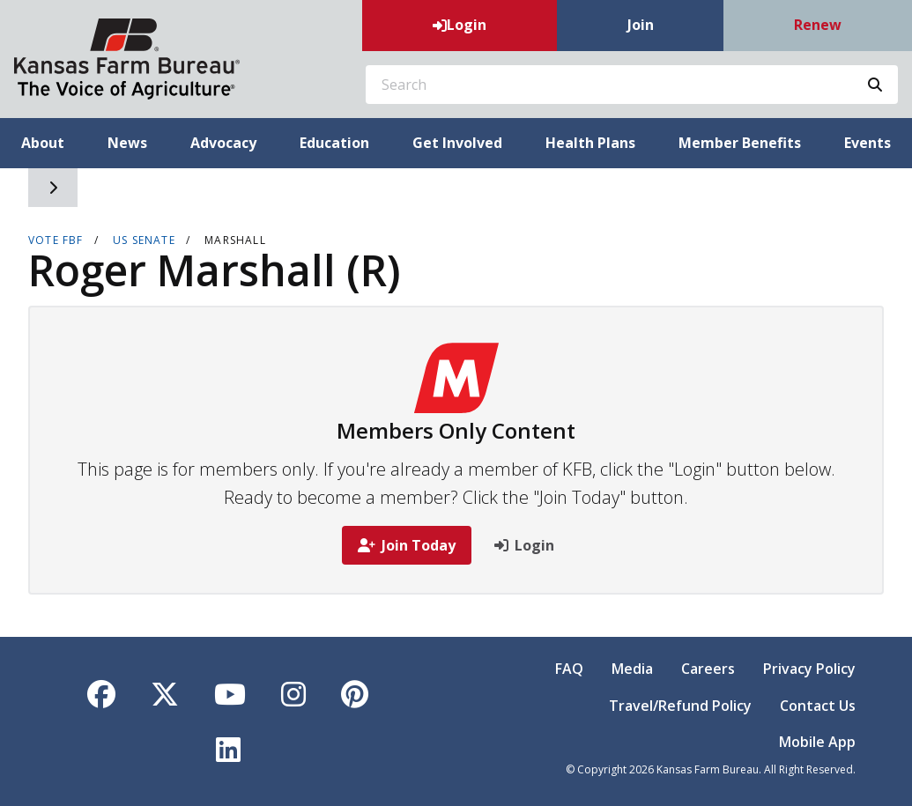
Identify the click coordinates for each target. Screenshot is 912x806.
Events (867, 142)
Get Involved (457, 142)
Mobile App (817, 741)
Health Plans (590, 142)
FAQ (569, 668)
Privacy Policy (809, 668)
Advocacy (223, 142)
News (127, 142)
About (42, 142)
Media (632, 668)
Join (640, 24)
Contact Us (818, 705)
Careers (708, 668)
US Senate (144, 240)
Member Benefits (739, 142)
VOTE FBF (56, 240)
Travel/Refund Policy (680, 705)
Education (334, 142)
